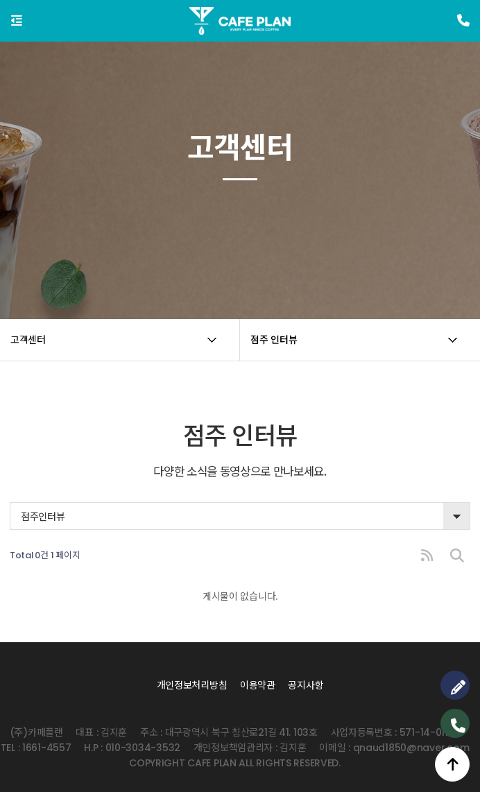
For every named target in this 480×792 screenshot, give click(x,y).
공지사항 (305, 685)
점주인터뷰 (43, 517)
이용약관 (257, 685)
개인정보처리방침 (192, 685)
